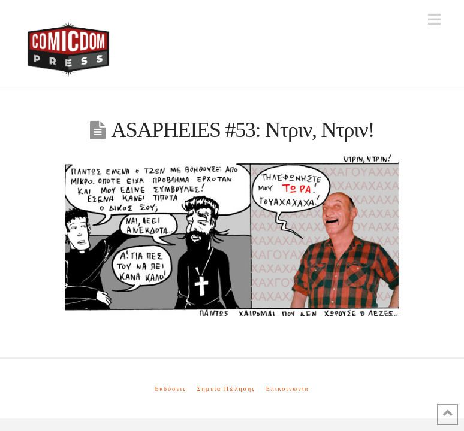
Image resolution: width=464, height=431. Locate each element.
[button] (434, 19)
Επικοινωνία (287, 389)
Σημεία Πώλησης (226, 389)
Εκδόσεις (170, 389)
